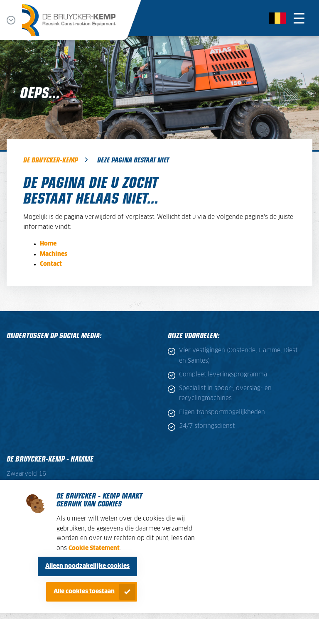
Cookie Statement (94, 548)
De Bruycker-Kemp (50, 159)
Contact (51, 264)
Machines (53, 254)
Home (48, 244)
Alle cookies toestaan (84, 591)
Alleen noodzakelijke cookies (87, 566)
